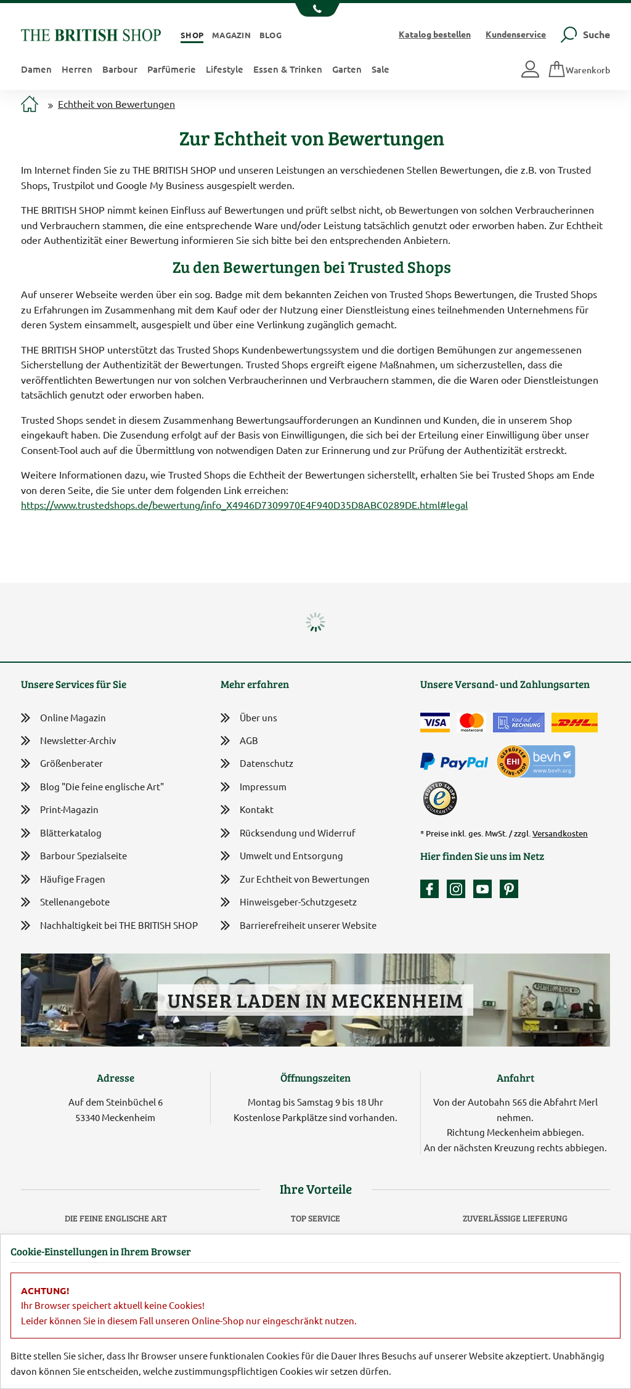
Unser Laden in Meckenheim (315, 1000)
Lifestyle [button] (224, 69)
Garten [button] (347, 69)
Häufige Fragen (63, 879)
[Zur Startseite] (29, 105)
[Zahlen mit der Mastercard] (471, 722)
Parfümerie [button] (171, 69)
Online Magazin (63, 718)
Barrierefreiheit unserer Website (299, 926)
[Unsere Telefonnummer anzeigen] (315, 10)
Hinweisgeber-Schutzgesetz (289, 903)
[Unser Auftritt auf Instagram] (459, 889)
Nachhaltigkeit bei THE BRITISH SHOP (109, 925)
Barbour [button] (119, 69)
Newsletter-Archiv (68, 741)
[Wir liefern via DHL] (575, 722)
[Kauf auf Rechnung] (519, 722)
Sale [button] (380, 69)
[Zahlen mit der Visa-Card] (435, 722)
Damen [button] (36, 69)
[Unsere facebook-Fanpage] (432, 889)
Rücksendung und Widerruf (288, 834)
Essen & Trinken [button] (287, 69)
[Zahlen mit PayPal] (457, 762)
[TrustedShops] (440, 798)
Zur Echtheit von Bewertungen (295, 880)
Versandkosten (560, 833)
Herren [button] (77, 69)
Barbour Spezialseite (74, 856)
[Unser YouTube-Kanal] (485, 889)
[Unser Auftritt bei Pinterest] (509, 889)
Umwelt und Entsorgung (282, 856)
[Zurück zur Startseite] (91, 33)
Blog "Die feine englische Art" (92, 787)
